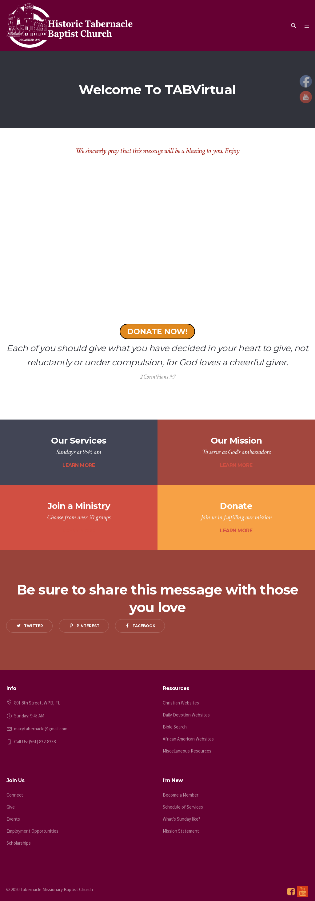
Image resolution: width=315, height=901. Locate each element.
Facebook (144, 625)
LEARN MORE (78, 465)
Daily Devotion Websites (186, 715)
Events (13, 819)
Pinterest (88, 625)
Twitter (33, 625)
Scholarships (18, 843)
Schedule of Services (183, 807)
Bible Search (175, 727)
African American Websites (188, 739)
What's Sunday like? (181, 819)
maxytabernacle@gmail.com (40, 729)
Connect (14, 795)
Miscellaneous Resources (187, 751)
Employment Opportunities (32, 831)
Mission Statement (181, 831)
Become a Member (180, 795)
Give (10, 807)
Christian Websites (181, 703)
